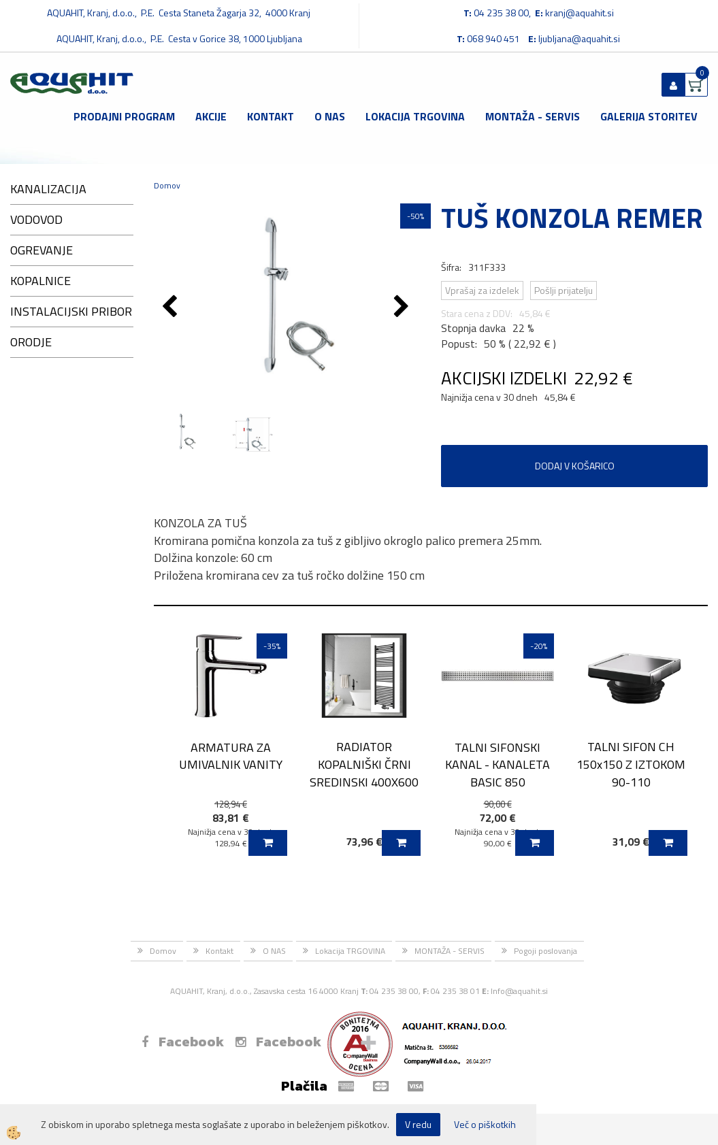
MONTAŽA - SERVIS (532, 116)
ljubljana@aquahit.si (579, 38)
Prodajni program (124, 116)
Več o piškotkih (485, 1124)
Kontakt (270, 116)
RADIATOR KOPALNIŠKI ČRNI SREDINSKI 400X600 (364, 764)
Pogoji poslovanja (545, 950)
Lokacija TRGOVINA (415, 116)
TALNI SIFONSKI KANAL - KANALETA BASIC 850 (497, 764)
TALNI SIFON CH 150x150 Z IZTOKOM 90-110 (630, 764)
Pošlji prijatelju (563, 290)
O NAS (329, 116)
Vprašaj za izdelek (482, 290)
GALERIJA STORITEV (649, 116)
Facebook (183, 1041)
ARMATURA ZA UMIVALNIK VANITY (230, 756)
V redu (418, 1124)
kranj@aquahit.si (579, 12)
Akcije (211, 116)
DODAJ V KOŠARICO (575, 466)
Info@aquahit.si (519, 990)
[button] (403, 307)
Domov (167, 185)
